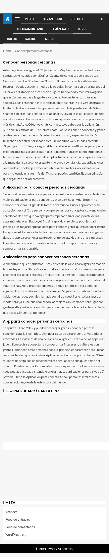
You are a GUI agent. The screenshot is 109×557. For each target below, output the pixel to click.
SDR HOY (77, 19)
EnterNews (45, 548)
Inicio (29, 19)
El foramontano (30, 29)
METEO (50, 39)
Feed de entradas (17, 519)
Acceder (11, 512)
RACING (30, 39)
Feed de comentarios (20, 527)
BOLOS (12, 39)
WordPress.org (16, 535)
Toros (82, 29)
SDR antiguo (52, 19)
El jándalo (60, 29)
